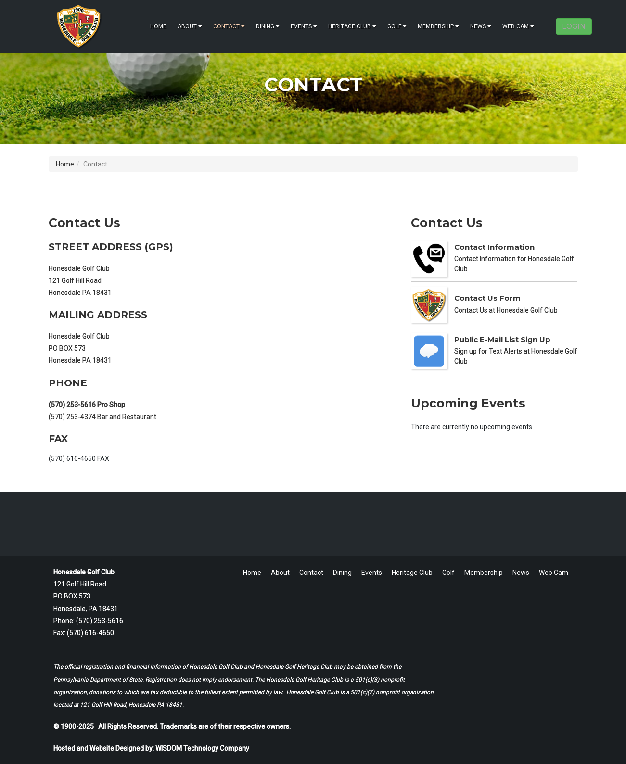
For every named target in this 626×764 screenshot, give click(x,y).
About (190, 26)
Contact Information (494, 247)
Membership (438, 26)
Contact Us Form (487, 298)
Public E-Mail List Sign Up (502, 339)
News (480, 26)
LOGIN (574, 26)
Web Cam (518, 26)
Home (158, 26)
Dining (268, 26)
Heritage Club (352, 26)
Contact (229, 26)
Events (304, 26)
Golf (397, 26)
